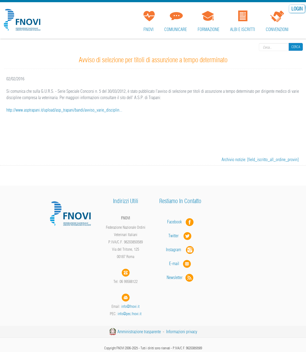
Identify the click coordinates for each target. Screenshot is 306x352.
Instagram (180, 249)
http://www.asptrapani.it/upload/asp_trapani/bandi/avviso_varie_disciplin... (64, 110)
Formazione (208, 29)
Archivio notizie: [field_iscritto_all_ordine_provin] (260, 159)
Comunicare (175, 29)
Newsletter (180, 277)
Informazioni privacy (181, 331)
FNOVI (148, 29)
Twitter (180, 235)
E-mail (174, 263)
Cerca (295, 47)
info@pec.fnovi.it (130, 313)
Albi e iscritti (242, 29)
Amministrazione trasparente (139, 331)
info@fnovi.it (130, 306)
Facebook (176, 222)
